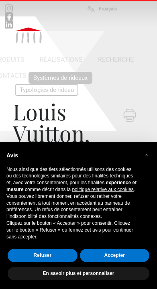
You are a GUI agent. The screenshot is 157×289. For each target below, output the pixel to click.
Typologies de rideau (46, 90)
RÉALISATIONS (61, 59)
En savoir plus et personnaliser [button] (78, 273)
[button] (146, 155)
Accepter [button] (114, 255)
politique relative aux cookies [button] (102, 189)
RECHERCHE (116, 59)
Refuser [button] (42, 255)
